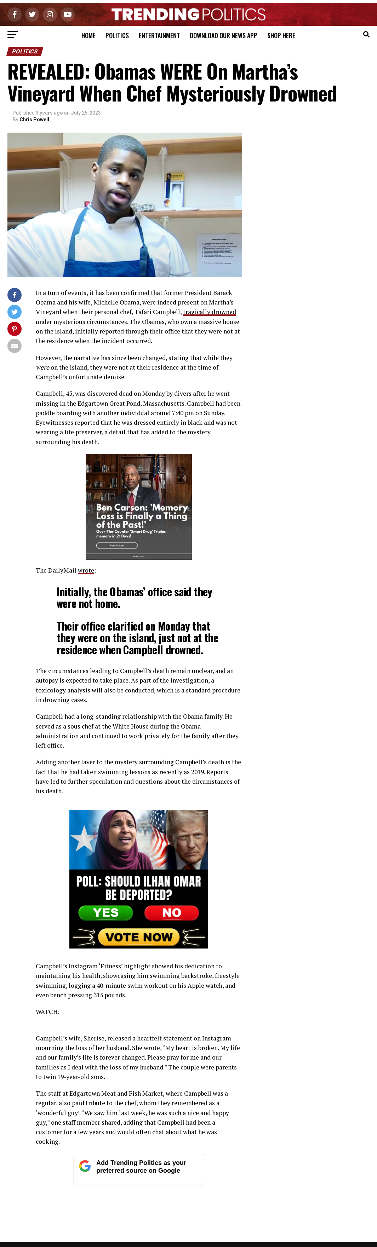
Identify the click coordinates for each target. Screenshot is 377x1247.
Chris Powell (34, 119)
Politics (117, 35)
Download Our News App (223, 35)
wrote (86, 570)
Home (88, 35)
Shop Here (281, 35)
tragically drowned (209, 312)
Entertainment (159, 35)
